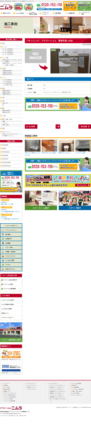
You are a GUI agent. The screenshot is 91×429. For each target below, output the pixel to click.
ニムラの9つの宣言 (6, 308)
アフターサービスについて (9, 393)
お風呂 (4, 68)
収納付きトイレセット (66, 146)
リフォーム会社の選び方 (10, 280)
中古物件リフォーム (8, 135)
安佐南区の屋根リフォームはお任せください (11, 368)
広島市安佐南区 (6, 162)
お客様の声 (70, 13)
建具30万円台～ (6, 112)
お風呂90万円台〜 (7, 74)
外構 (3, 128)
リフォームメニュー (44, 13)
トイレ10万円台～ (7, 79)
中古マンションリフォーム (9, 134)
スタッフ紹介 (7, 247)
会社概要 (6, 243)
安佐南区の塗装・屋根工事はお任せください (11, 355)
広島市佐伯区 (6, 152)
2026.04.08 (11, 202)
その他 (4, 115)
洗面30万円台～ (6, 94)
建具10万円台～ (6, 110)
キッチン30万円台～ (8, 49)
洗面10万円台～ (6, 90)
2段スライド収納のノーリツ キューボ (33, 148)
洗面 (3, 88)
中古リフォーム (6, 132)
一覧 (57, 126)
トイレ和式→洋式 (7, 85)
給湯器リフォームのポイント (57, 393)
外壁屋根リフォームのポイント (57, 397)
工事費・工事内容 (8, 252)
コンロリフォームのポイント (57, 395)
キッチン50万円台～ (8, 50)
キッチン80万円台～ (8, 52)
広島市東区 (5, 155)
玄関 (3, 43)
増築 (3, 121)
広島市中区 (5, 159)
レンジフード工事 (83, 146)
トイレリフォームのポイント (57, 389)
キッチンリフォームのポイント (57, 385)
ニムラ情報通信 (75, 387)
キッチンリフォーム (32, 385)
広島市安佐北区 (6, 166)
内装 (3, 101)
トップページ (6, 383)
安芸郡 (4, 148)
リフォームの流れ (8, 284)
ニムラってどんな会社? (7, 300)
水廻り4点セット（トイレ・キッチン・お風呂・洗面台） (12, 64)
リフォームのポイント (10, 225)
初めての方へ (6, 13)
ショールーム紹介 (84, 13)
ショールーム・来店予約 (77, 389)
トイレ (4, 77)
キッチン (4, 47)
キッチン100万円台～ (8, 54)
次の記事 (32, 126)
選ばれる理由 (6, 389)
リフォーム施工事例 (76, 383)
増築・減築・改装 (7, 119)
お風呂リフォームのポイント (57, 387)
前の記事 (84, 126)
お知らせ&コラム (8, 269)
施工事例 (57, 13)
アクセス (6, 265)
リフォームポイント (53, 383)
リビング (4, 123)
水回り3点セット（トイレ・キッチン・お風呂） (12, 60)
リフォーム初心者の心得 (9, 395)
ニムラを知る (19, 13)
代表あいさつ (5, 313)
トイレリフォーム (31, 389)
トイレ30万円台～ (7, 83)
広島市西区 (5, 145)
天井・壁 (4, 103)
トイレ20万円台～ (7, 81)
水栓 (3, 97)
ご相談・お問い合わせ (76, 391)
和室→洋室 (5, 125)
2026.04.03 (11, 217)
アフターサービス (8, 256)
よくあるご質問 (8, 260)
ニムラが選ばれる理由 (32, 13)
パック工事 (5, 57)
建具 (3, 108)
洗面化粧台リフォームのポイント (58, 391)
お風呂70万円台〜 (7, 72)
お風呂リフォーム (31, 387)
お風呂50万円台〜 (7, 70)
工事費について (7, 391)
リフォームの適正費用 (9, 288)
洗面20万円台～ (6, 92)
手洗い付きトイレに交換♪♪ (49, 146)
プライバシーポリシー (7, 317)
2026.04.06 (11, 209)
